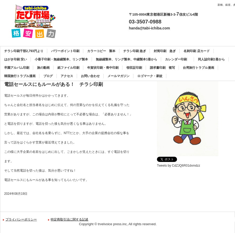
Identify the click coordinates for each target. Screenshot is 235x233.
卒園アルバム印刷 (16, 68)
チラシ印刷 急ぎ (134, 51)
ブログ (48, 76)
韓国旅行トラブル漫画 (20, 76)
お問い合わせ (90, 76)
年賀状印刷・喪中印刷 (103, 68)
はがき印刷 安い (15, 59)
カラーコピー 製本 (101, 51)
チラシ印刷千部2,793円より (23, 51)
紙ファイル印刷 (68, 68)
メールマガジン (119, 76)
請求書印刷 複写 (162, 68)
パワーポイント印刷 (65, 51)
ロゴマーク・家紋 (149, 76)
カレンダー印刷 (177, 59)
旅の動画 (43, 68)
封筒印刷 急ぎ (165, 51)
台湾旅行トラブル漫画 (198, 68)
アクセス (67, 76)
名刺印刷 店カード (196, 51)
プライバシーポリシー (21, 219)
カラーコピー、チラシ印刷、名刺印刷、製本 (35, 21)
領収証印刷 (134, 68)
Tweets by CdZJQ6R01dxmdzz (178, 165)
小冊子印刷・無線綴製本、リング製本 (61, 59)
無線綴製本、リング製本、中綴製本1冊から (126, 59)
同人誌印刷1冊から (211, 59)
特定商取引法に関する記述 (69, 219)
